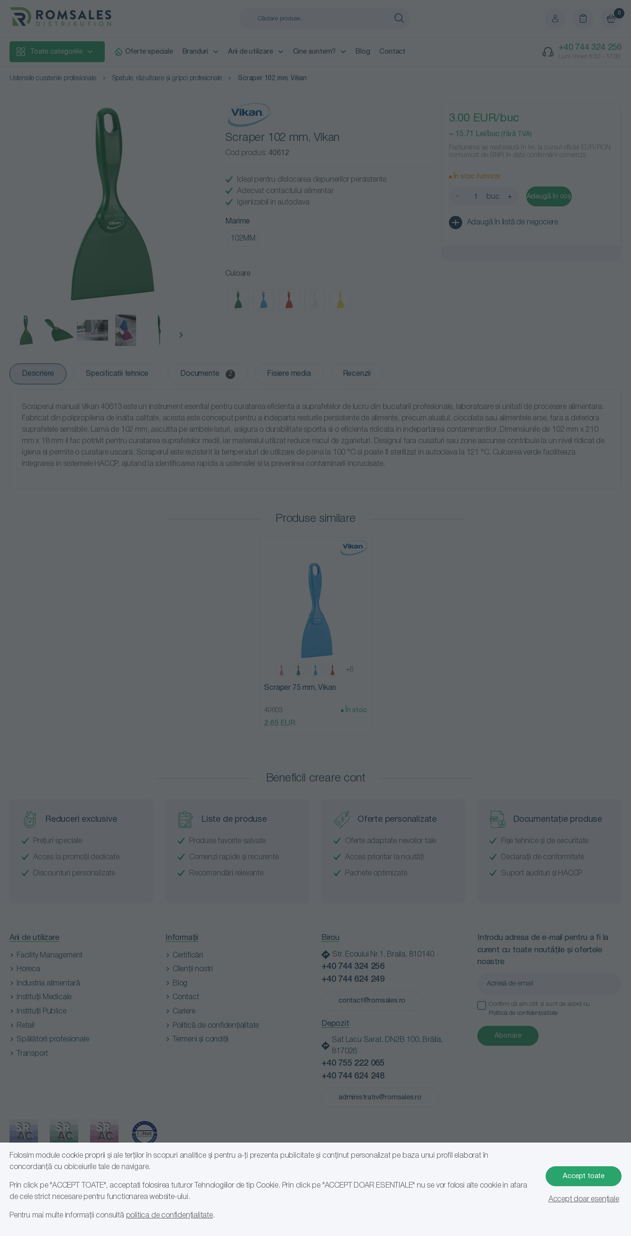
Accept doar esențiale (584, 1199)
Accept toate (583, 1176)
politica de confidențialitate (169, 1215)
